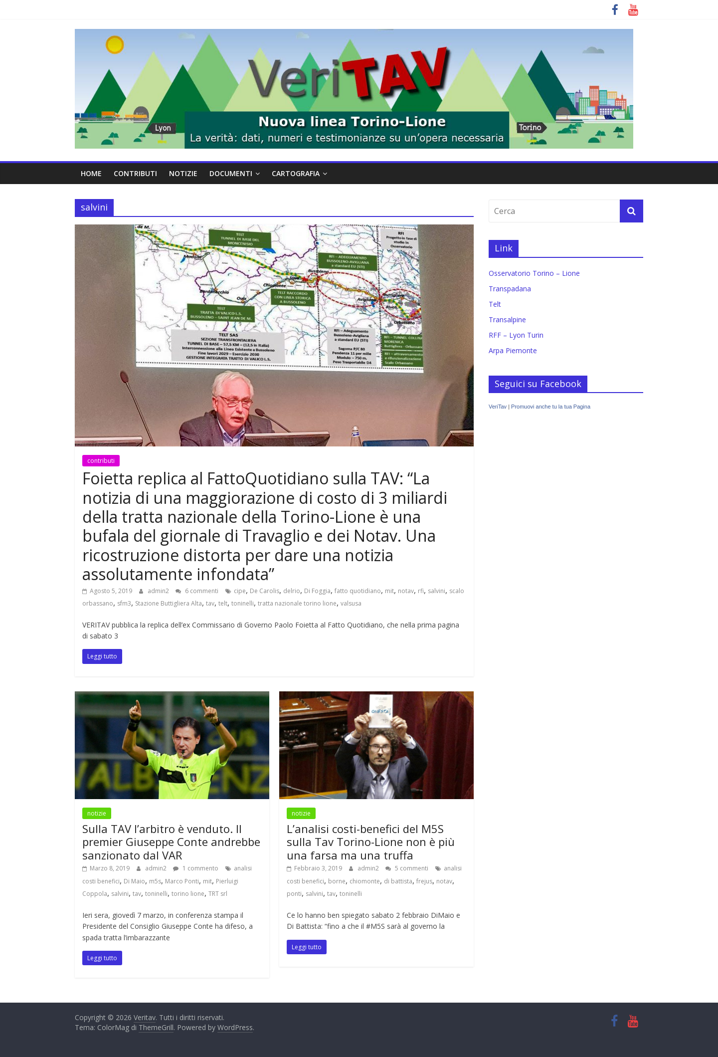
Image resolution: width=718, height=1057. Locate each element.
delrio (291, 591)
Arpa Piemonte (513, 350)
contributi (135, 173)
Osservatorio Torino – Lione (534, 273)
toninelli (242, 603)
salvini (436, 591)
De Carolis (264, 591)
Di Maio (134, 881)
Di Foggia (317, 591)
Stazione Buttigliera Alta (168, 603)
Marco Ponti (182, 881)
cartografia (296, 173)
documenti (230, 173)
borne (337, 881)
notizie (183, 173)
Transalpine (507, 319)
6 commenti (197, 591)
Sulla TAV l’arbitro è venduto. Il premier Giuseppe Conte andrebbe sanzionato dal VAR (171, 841)
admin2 (159, 591)
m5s (155, 881)
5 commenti (406, 868)
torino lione (188, 893)
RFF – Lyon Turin (516, 335)
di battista (398, 881)
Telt (495, 304)
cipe (240, 591)
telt (222, 603)
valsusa (351, 603)
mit (389, 591)
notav (406, 591)
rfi (421, 591)
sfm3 (124, 603)
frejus (424, 881)
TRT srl (217, 893)
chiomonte (365, 881)
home (91, 173)
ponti (294, 893)
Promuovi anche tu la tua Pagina (550, 407)
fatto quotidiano (358, 591)
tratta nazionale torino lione (297, 603)
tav (210, 603)
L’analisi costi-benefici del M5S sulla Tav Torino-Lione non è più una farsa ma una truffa (371, 841)
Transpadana (510, 288)
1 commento (195, 868)
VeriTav (498, 407)
